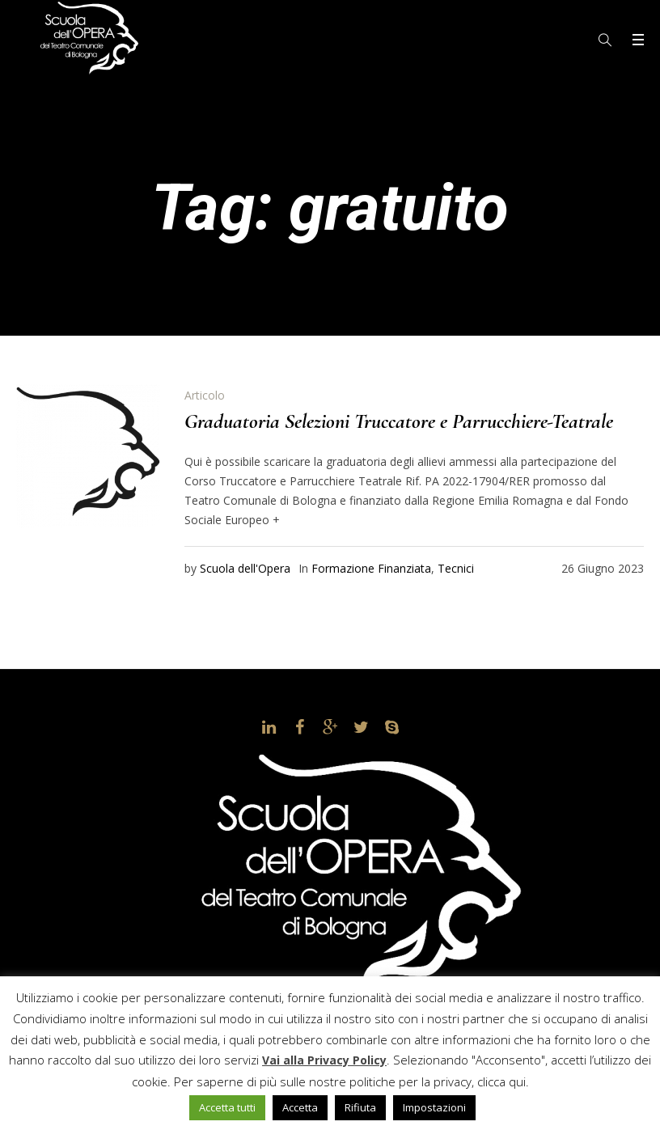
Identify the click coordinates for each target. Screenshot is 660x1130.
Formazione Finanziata (371, 568)
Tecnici (456, 568)
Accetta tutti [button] (227, 1107)
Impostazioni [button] (434, 1107)
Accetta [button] (300, 1107)
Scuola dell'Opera (245, 568)
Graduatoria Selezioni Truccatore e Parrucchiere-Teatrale (398, 421)
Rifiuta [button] (360, 1107)
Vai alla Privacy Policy (324, 1060)
